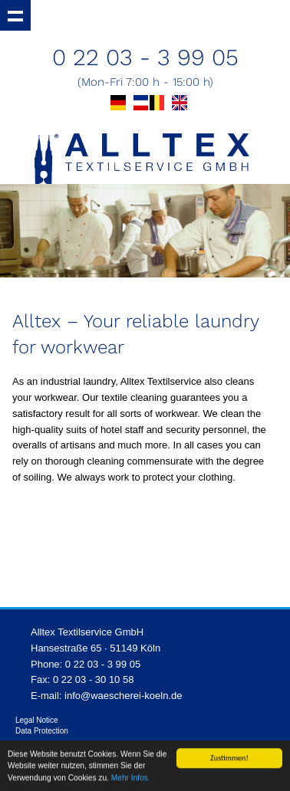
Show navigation (15, 15)
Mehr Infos (129, 778)
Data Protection (41, 731)
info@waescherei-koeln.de (123, 695)
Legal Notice (36, 720)
